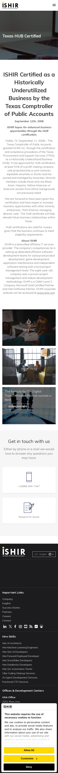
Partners (7, 611)
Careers (6, 616)
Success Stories (11, 607)
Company (7, 599)
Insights (6, 603)
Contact (6, 620)
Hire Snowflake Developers (17, 660)
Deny (29, 767)
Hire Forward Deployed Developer (20, 656)
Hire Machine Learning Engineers (20, 647)
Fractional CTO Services (15, 681)
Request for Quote (29, 516)
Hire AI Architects (12, 643)
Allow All (29, 750)
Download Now (18, 406)
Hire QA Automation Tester (17, 668)
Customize (29, 758)
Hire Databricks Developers (17, 664)
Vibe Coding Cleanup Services (18, 673)
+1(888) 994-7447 (29, 486)
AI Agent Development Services (19, 677)
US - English (43, 554)
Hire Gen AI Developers (15, 651)
